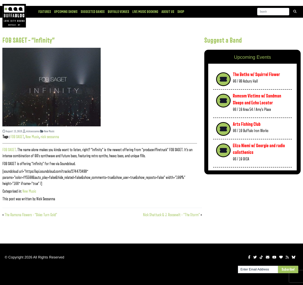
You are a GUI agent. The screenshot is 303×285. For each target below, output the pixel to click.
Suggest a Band (223, 40)
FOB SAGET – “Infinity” (28, 40)
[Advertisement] (252, 208)
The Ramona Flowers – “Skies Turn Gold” (31, 215)
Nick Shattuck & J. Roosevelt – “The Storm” (171, 215)
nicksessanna (31, 131)
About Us (167, 12)
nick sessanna (50, 137)
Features (44, 12)
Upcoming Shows (65, 12)
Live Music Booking (145, 12)
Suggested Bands (93, 12)
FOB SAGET (17, 137)
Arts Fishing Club (247, 124)
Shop (180, 12)
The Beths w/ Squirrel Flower (256, 74)
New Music (47, 131)
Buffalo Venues (118, 12)
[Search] (273, 11)
